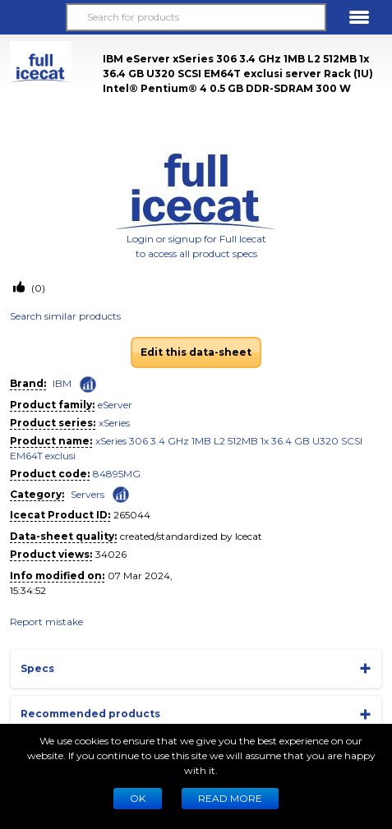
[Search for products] (196, 17)
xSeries (114, 423)
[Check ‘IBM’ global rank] (88, 384)
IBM (62, 383)
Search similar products (65, 316)
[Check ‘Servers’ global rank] (121, 493)
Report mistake (46, 621)
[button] (32, 17)
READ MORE (230, 798)
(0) (37, 288)
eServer (115, 404)
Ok (137, 798)
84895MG (117, 473)
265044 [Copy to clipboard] (131, 515)
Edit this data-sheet (196, 352)
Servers (87, 494)
